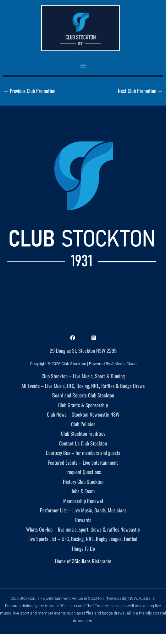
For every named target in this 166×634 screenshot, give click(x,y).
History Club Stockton (83, 481)
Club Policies (83, 424)
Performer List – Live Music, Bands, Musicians (83, 510)
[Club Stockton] (80, 28)
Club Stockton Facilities (83, 433)
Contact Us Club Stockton (83, 443)
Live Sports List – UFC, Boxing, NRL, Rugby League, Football (83, 539)
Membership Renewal (83, 501)
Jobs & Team (83, 491)
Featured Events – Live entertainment (83, 462)
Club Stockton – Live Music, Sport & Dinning (83, 376)
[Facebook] (73, 338)
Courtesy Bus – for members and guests (83, 452)
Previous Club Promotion (29, 91)
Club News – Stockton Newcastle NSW (83, 414)
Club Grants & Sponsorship (83, 405)
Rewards (83, 520)
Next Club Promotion (140, 91)
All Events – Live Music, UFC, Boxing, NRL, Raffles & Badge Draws (83, 386)
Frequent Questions (83, 472)
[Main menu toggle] (83, 65)
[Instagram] (94, 338)
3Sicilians (81, 561)
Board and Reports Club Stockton (83, 395)
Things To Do (83, 548)
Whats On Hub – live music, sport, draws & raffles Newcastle (83, 529)
